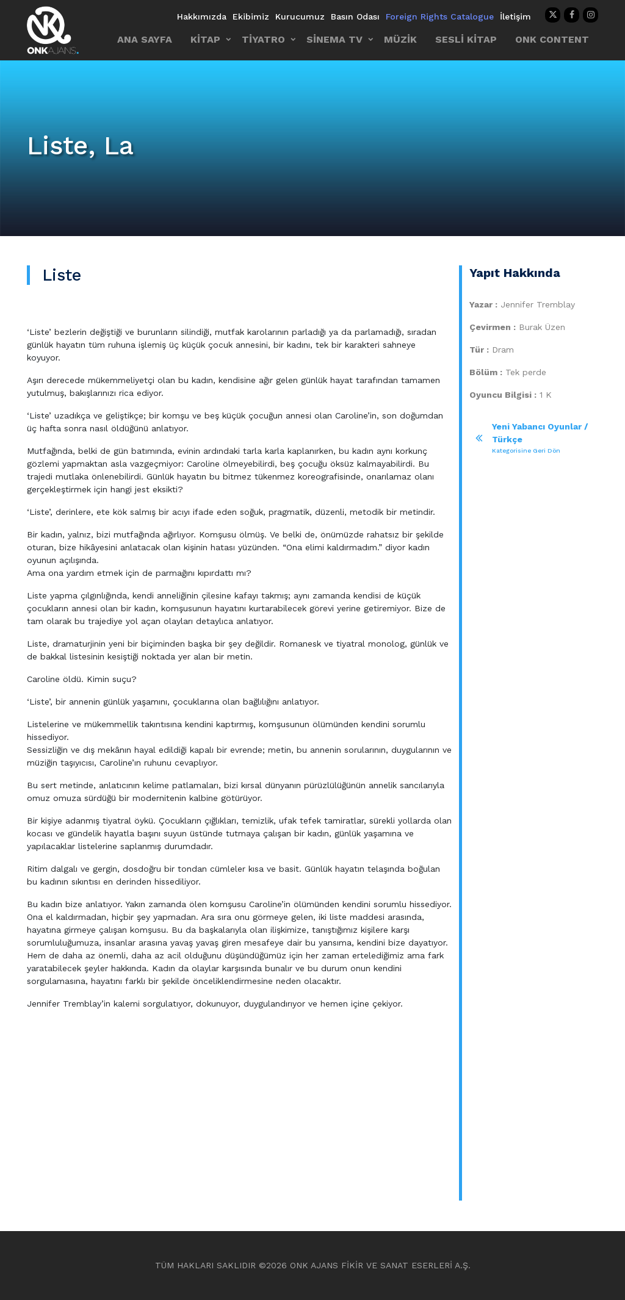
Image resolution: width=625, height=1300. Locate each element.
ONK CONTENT (552, 39)
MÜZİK (400, 39)
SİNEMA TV (334, 39)
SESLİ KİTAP (466, 39)
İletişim (515, 16)
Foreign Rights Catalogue (440, 16)
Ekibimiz (251, 16)
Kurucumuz (300, 16)
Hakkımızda (201, 16)
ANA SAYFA (144, 39)
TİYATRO (263, 39)
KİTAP (205, 39)
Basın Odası (355, 16)
